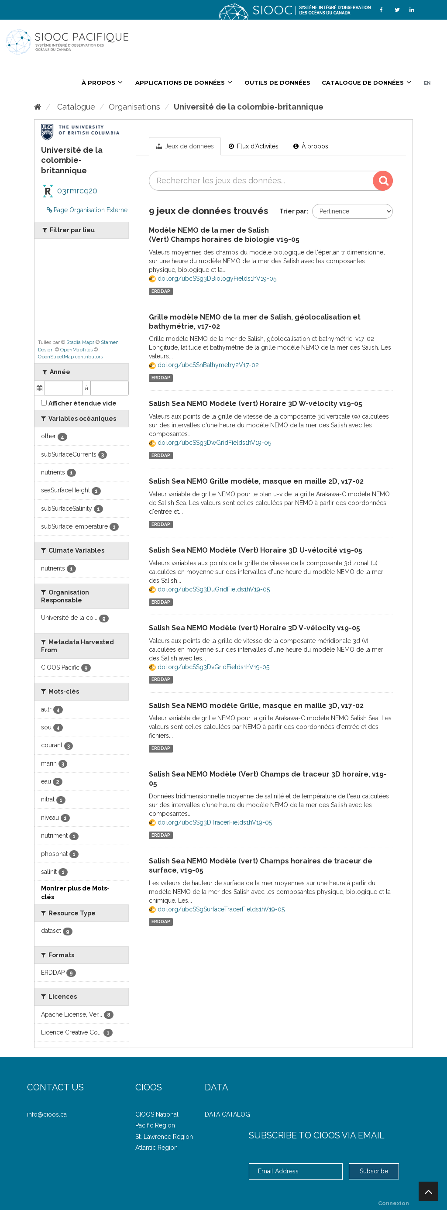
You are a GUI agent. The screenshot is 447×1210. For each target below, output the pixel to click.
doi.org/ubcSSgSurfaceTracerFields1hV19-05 (217, 909)
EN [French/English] (427, 83)
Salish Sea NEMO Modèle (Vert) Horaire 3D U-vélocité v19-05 (255, 550)
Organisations (134, 106)
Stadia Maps (80, 342)
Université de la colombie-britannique (248, 106)
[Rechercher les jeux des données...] (271, 181)
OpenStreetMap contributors (70, 357)
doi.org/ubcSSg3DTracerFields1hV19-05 (210, 822)
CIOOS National (157, 1114)
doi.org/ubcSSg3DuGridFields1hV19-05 (209, 589)
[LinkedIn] (411, 10)
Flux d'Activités (254, 146)
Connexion (393, 1203)
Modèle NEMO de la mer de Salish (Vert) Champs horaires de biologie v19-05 (224, 235)
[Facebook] (381, 10)
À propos (310, 146)
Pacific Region (155, 1125)
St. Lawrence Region (164, 1136)
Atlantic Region (156, 1147)
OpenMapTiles (76, 350)
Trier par (292, 211)
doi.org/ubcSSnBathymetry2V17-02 (204, 364)
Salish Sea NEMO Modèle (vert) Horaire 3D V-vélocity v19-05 (254, 628)
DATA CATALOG (227, 1114)
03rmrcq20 (69, 190)
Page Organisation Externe (87, 209)
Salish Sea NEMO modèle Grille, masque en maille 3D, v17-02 (256, 705)
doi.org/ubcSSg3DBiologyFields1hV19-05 (212, 278)
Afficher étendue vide (82, 403)
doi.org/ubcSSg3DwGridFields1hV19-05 (210, 442)
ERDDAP (160, 291)
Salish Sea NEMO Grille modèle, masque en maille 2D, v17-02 (256, 481)
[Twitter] (397, 10)
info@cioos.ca (47, 1114)
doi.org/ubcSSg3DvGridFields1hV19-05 (209, 666)
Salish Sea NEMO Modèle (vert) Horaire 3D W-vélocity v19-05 (255, 403)
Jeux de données (185, 146)
